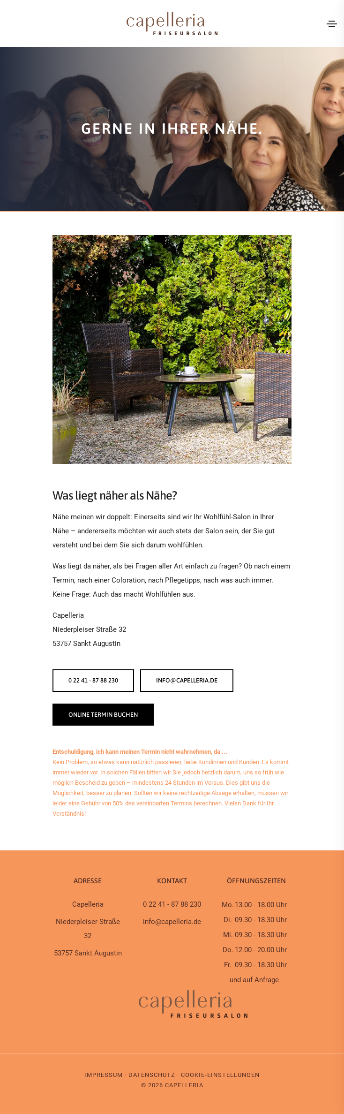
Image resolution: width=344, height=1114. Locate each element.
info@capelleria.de (187, 680)
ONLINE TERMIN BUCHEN (103, 714)
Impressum (103, 1074)
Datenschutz (151, 1074)
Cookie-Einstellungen (220, 1074)
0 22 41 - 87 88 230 (93, 680)
